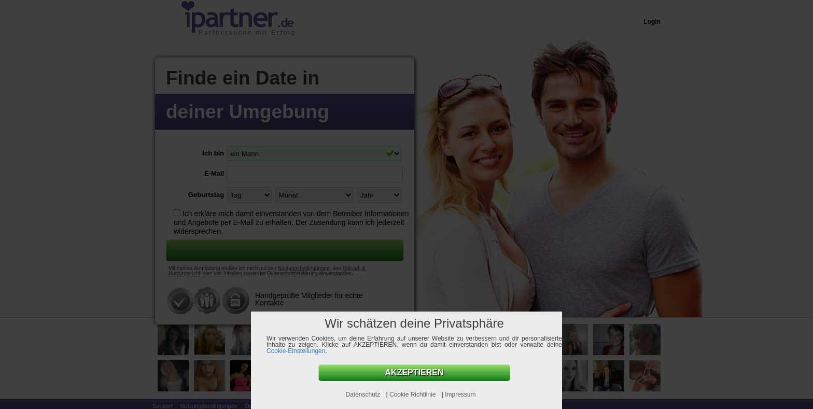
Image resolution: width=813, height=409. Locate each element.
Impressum (460, 394)
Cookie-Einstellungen (296, 351)
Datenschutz (363, 394)
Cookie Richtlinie (413, 394)
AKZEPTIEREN (414, 372)
